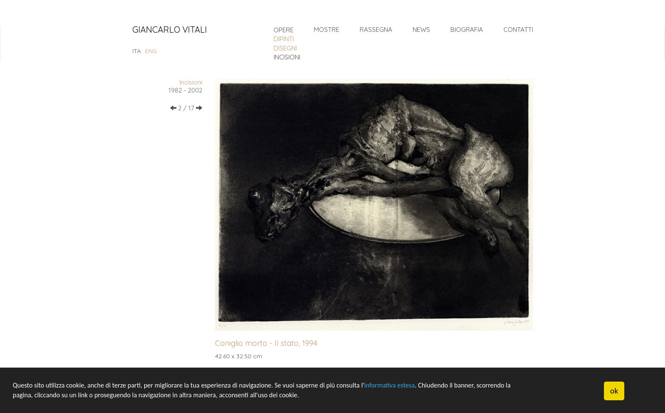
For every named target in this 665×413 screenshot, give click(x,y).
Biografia (466, 29)
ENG (151, 51)
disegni (285, 48)
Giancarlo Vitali (169, 30)
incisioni (287, 57)
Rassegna (376, 29)
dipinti (284, 39)
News (421, 29)
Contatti (518, 29)
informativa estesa (389, 385)
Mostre (326, 29)
